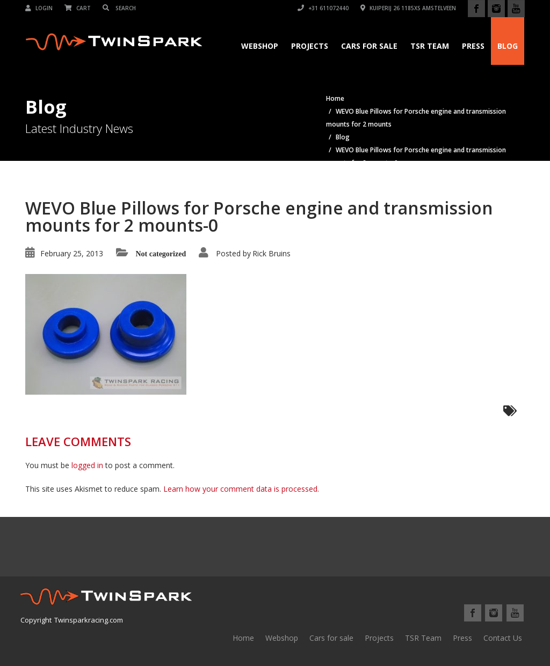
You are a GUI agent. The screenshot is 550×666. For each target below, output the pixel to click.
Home (243, 638)
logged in (87, 465)
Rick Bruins (271, 253)
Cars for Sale (369, 46)
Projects (309, 46)
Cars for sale (331, 638)
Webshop (259, 46)
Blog (507, 46)
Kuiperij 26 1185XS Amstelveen (408, 8)
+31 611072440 (323, 8)
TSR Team (429, 46)
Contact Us (502, 638)
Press (473, 46)
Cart (77, 8)
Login (39, 8)
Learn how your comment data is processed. (241, 489)
